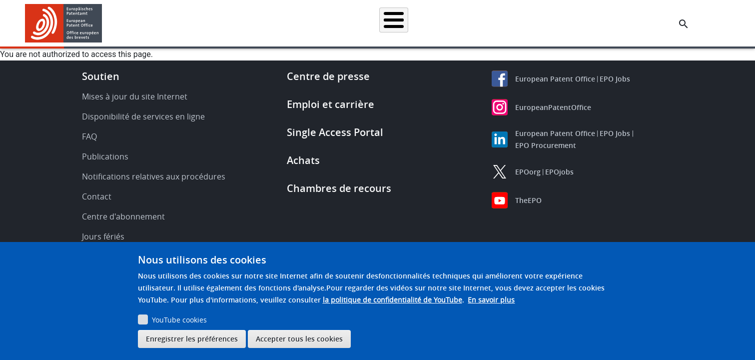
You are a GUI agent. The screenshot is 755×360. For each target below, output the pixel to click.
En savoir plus (491, 299)
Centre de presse (328, 76)
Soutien (100, 76)
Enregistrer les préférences (192, 339)
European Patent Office (555, 79)
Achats (303, 160)
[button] (103, 24)
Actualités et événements (481, 23)
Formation (552, 23)
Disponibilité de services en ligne (143, 116)
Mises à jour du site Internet (134, 96)
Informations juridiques (390, 23)
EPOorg (528, 171)
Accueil (163, 23)
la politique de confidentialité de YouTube (392, 299)
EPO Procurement (545, 145)
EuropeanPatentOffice (553, 107)
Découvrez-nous (610, 23)
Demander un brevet (306, 23)
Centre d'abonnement (123, 216)
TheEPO (528, 200)
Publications (105, 156)
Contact (96, 196)
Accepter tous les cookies (299, 339)
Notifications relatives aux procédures (153, 176)
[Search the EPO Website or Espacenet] (684, 24)
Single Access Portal (335, 132)
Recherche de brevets (225, 23)
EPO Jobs (615, 79)
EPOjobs (559, 171)
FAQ (89, 136)
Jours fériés (103, 236)
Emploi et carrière (330, 104)
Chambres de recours (339, 188)
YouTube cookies (179, 319)
